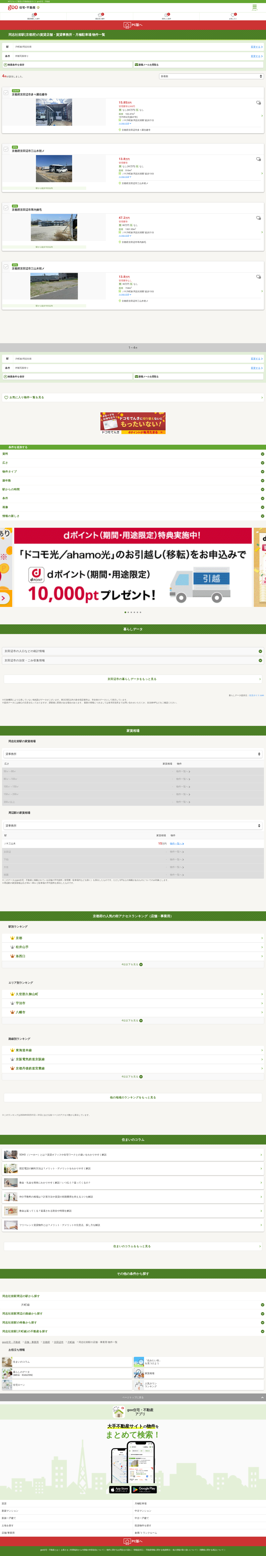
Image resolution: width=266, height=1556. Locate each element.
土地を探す (8, 1525)
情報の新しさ (11, 516)
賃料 (5, 453)
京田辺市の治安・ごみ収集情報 (25, 660)
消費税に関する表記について (211, 1550)
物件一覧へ (176, 843)
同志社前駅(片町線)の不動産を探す (25, 1331)
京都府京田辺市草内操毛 (27, 209)
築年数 (6, 480)
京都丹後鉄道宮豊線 (27, 1068)
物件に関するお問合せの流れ (119, 1550)
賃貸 (4, 1503)
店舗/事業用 (8, 1532)
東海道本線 (21, 1050)
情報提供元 (138, 1550)
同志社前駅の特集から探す (19, 1322)
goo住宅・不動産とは (49, 1550)
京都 (16, 938)
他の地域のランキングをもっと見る (133, 1097)
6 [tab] (140, 612)
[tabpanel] (133, 568)
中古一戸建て (142, 1518)
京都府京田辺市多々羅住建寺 (29, 94)
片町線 (25, 1304)
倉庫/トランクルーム (146, 1532)
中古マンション (143, 1510)
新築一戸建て (9, 1518)
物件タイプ (9, 471)
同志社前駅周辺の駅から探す (21, 1296)
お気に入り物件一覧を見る (24, 397)
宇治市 (17, 1003)
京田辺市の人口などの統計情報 (25, 651)
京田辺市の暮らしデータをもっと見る (132, 679)
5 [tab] (137, 612)
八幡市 (17, 1012)
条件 (5, 498)
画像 (5, 507)
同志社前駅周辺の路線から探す (22, 1313)
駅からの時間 (11, 489)
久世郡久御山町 (24, 994)
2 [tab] (128, 612)
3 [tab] (131, 612)
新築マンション (10, 1510)
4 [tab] (134, 612)
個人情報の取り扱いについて (185, 1550)
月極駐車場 (141, 1503)
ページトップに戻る (133, 1397)
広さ (5, 462)
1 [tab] (125, 612)
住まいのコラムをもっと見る (132, 1246)
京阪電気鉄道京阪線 (27, 1059)
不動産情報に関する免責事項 (158, 1550)
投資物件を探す (143, 1525)
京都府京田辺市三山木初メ (28, 151)
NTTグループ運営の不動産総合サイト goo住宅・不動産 (29, 1)
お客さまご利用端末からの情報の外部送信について (82, 1550)
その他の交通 (124, 123)
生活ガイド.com (256, 695)
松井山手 (19, 947)
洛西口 (17, 956)
